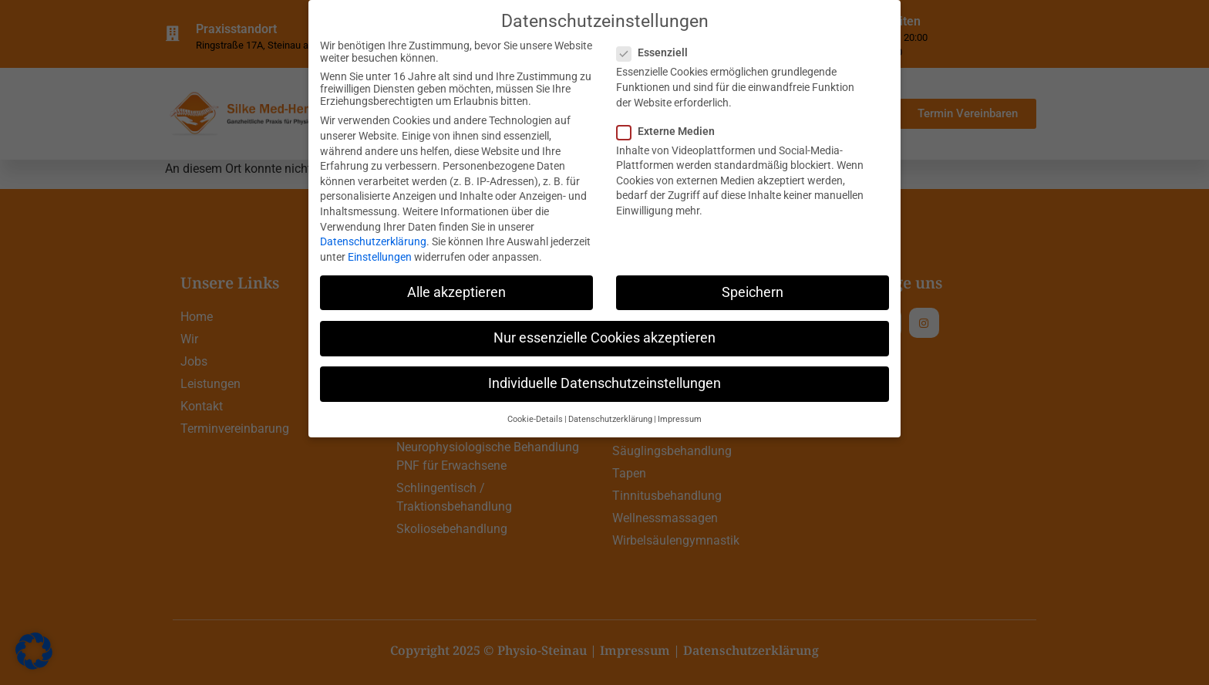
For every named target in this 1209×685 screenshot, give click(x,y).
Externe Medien (670, 130)
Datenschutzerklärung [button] (610, 419)
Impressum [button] (680, 419)
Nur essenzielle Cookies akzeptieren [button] (604, 337)
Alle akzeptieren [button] (456, 291)
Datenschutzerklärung (373, 241)
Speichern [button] (752, 291)
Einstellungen (380, 256)
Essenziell (657, 52)
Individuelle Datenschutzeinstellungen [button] (604, 382)
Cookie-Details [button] (535, 419)
